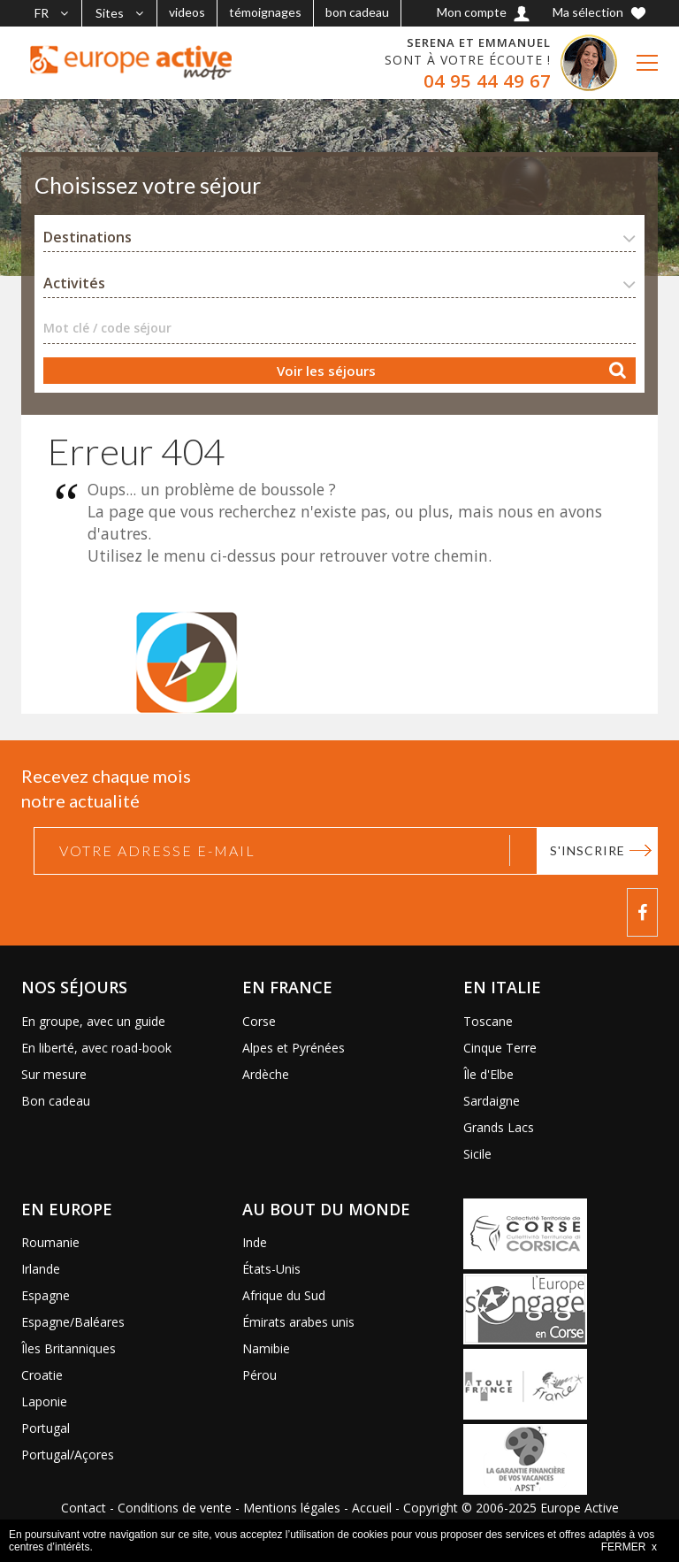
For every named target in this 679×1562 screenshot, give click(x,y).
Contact (83, 1507)
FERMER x (629, 1547)
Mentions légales (291, 1507)
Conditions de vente (175, 1507)
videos (187, 11)
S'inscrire (587, 850)
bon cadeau (357, 11)
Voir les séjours (326, 370)
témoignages (265, 11)
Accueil (372, 1507)
